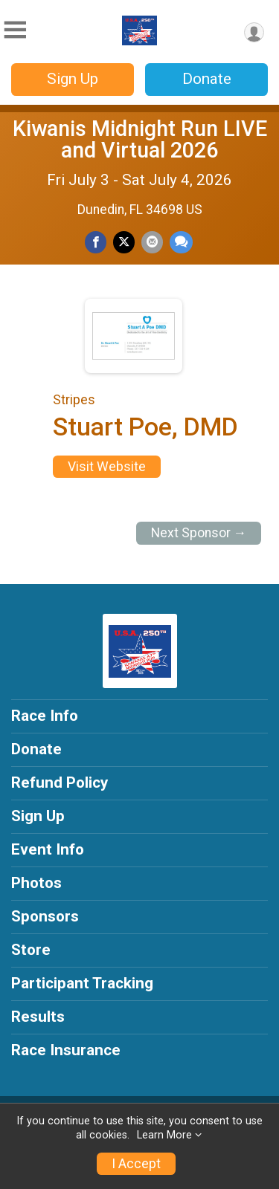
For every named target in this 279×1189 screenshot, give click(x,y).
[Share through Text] (181, 242)
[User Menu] (254, 32)
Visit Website (107, 466)
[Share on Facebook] (95, 242)
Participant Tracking (82, 983)
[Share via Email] (152, 242)
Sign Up (72, 79)
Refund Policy (59, 782)
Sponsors (45, 916)
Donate (206, 79)
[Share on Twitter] (124, 242)
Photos (36, 883)
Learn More (164, 1135)
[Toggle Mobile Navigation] (15, 30)
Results (38, 1017)
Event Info (47, 849)
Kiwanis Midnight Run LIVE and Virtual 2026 (140, 139)
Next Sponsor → (199, 532)
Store (31, 950)
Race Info (44, 716)
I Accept (136, 1163)
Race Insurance (66, 1050)
